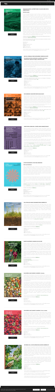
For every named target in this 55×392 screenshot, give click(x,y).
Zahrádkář (38, 295)
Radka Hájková (30, 260)
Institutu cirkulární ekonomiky (34, 146)
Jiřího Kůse (41, 144)
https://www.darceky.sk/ (32, 37)
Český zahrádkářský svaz (44, 295)
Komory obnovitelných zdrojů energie (39, 145)
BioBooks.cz (34, 36)
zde (34, 40)
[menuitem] (40, 4)
